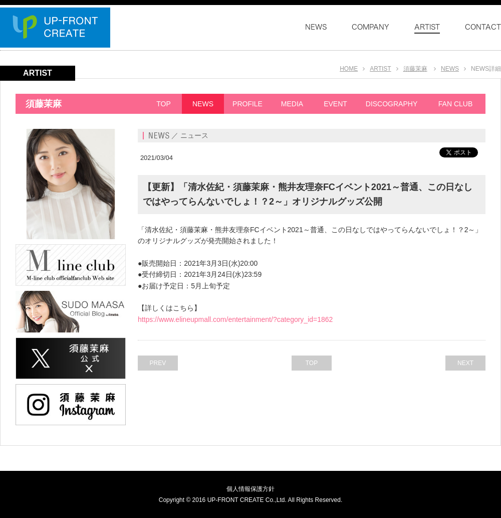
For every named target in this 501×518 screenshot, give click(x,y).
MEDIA (292, 104)
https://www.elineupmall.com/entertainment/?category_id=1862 (235, 319)
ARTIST (380, 68)
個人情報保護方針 (250, 488)
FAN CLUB (455, 104)
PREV (158, 363)
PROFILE (247, 104)
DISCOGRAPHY (391, 104)
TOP (163, 104)
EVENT (335, 104)
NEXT (465, 363)
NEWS (450, 68)
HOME (349, 68)
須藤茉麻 (415, 68)
